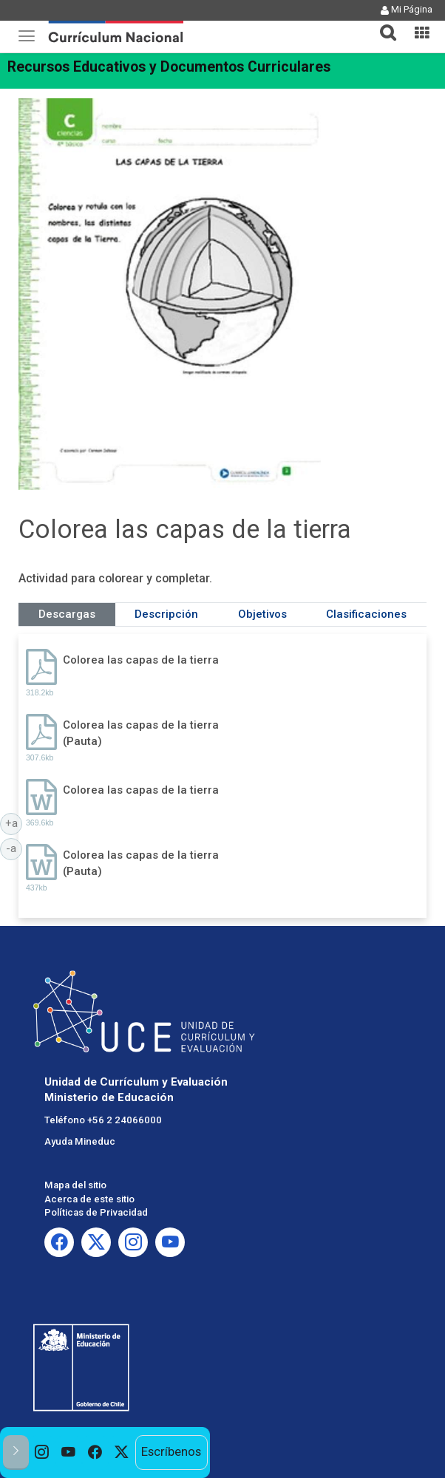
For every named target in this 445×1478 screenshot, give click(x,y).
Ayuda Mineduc (79, 1141)
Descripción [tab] (166, 614)
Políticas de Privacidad (96, 1212)
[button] (382, 23)
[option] (42, 1453)
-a (14, 847)
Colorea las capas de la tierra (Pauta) (141, 732)
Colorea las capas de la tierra (141, 660)
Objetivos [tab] (262, 614)
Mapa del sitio (75, 1185)
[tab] (382, 24)
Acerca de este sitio (89, 1199)
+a (14, 822)
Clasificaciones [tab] (366, 614)
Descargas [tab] (66, 614)
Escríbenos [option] (171, 1452)
